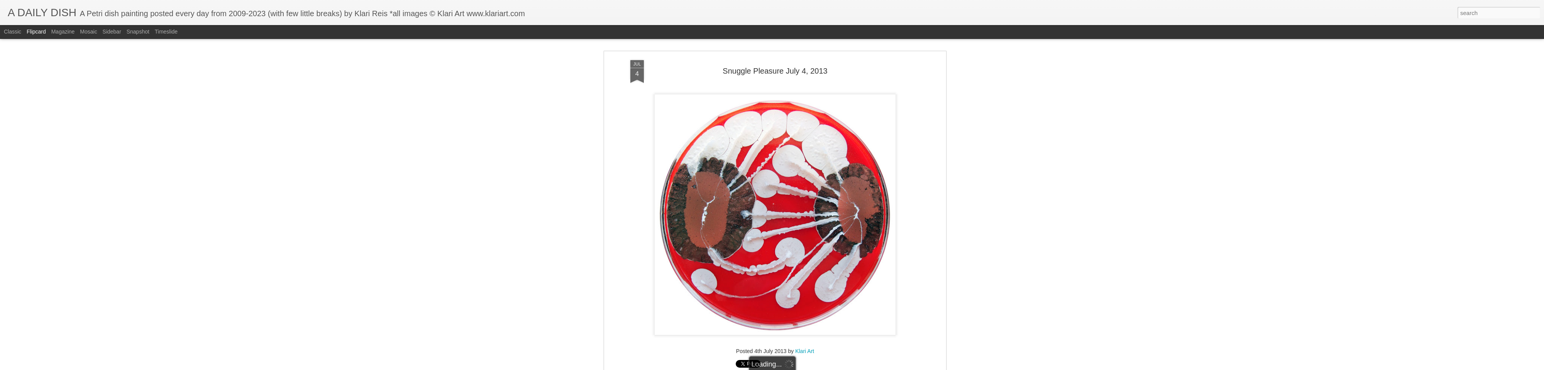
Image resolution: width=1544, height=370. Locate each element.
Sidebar (112, 32)
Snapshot (138, 32)
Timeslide (166, 32)
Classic (12, 32)
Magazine (63, 32)
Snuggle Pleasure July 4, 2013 (775, 40)
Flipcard (36, 32)
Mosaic (88, 32)
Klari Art (804, 321)
